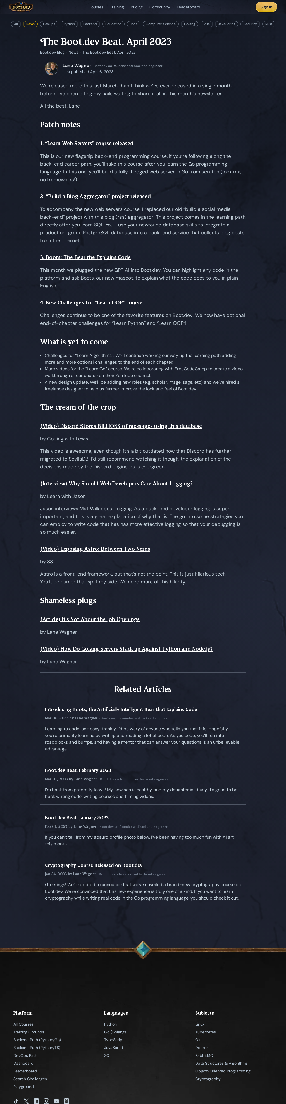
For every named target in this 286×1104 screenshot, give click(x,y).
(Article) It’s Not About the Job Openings (90, 619)
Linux (199, 1024)
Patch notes (60, 124)
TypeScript (114, 1039)
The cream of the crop (78, 407)
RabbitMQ (204, 1055)
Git (198, 1039)
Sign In (266, 6)
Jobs (133, 24)
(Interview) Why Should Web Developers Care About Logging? (116, 483)
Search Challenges (30, 1078)
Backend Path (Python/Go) (37, 1039)
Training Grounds (28, 1031)
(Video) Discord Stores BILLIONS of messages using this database (121, 426)
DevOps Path (25, 1055)
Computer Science (161, 24)
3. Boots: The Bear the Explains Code (85, 257)
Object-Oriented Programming (223, 1071)
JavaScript (226, 24)
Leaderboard (25, 1071)
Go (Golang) (115, 1031)
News (30, 24)
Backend (90, 24)
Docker (201, 1047)
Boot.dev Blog (52, 52)
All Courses (23, 1024)
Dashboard (23, 1063)
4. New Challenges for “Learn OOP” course (91, 302)
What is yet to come (74, 342)
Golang (189, 24)
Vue (207, 24)
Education (113, 24)
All (16, 24)
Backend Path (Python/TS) (36, 1047)
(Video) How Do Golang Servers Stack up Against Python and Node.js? (126, 648)
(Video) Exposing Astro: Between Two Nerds (95, 548)
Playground (23, 1086)
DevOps (49, 24)
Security (250, 24)
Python (69, 24)
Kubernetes (205, 1031)
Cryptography (208, 1078)
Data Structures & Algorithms (221, 1063)
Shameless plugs (68, 600)
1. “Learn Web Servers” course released (87, 143)
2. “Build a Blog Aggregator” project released (95, 196)
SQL (107, 1055)
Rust (268, 24)
